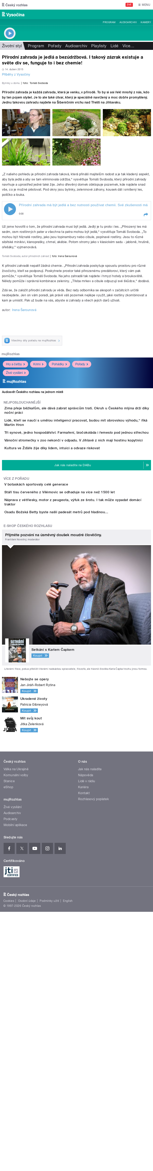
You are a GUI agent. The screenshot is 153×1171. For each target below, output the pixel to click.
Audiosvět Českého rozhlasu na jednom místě (32, 562)
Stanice (9, 1040)
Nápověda (85, 1034)
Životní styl (12, 45)
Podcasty (11, 1078)
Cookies (8, 1160)
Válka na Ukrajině (16, 1028)
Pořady (54, 45)
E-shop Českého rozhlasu (28, 785)
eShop (8, 1046)
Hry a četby (15, 534)
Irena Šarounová (24, 480)
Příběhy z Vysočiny (16, 74)
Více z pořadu (16, 697)
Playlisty (98, 45)
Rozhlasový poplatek (93, 1058)
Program (109, 22)
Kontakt (84, 1052)
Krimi (38, 534)
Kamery (146, 22)
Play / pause (10, 295)
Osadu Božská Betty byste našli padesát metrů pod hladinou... (72, 760)
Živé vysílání (16, 543)
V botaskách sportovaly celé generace (52, 702)
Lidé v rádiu (86, 1040)
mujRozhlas (11, 524)
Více (128, 45)
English (68, 1160)
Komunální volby (16, 1034)
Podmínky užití (49, 1160)
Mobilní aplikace (15, 1084)
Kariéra (83, 1046)
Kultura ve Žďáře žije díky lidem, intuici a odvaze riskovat (68, 655)
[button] (145, 301)
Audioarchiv (128, 22)
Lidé (115, 45)
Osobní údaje (27, 1160)
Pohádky (59, 534)
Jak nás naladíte (90, 1028)
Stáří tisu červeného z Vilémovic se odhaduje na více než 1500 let (75, 722)
